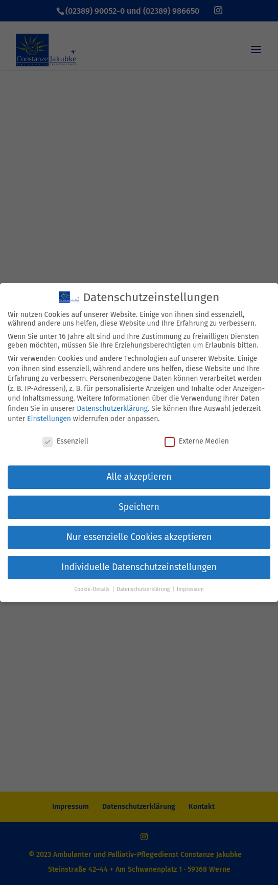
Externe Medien (197, 441)
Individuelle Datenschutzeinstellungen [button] (139, 567)
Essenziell (65, 441)
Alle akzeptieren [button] (138, 477)
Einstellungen (49, 418)
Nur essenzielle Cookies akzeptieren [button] (139, 537)
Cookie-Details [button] (92, 589)
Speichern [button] (139, 507)
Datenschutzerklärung (112, 408)
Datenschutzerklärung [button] (144, 589)
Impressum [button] (190, 589)
